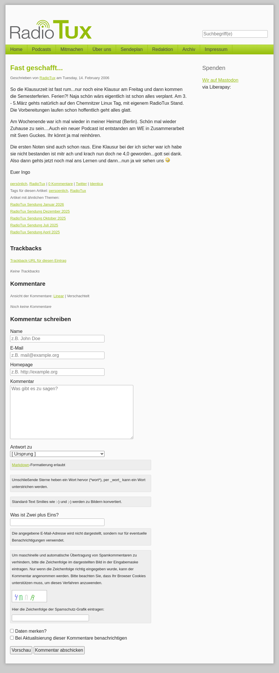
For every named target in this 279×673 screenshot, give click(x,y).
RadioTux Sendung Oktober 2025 (38, 218)
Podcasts (41, 49)
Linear (59, 296)
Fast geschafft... (36, 68)
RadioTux (47, 78)
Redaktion (162, 49)
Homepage (21, 364)
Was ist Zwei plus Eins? (34, 514)
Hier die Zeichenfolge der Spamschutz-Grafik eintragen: (58, 609)
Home (16, 49)
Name (16, 331)
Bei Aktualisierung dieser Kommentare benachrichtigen (71, 638)
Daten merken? (30, 631)
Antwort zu (21, 447)
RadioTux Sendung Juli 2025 (34, 225)
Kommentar (22, 381)
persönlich (18, 184)
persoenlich (58, 190)
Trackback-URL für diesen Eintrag (38, 260)
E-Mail (16, 348)
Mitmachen (71, 49)
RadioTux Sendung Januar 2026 (37, 204)
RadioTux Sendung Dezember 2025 (40, 211)
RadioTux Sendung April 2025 (35, 232)
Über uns (101, 49)
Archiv (189, 49)
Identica (96, 184)
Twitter (81, 184)
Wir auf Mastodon (220, 80)
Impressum (216, 49)
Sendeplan (132, 49)
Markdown (20, 465)
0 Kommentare (60, 184)
